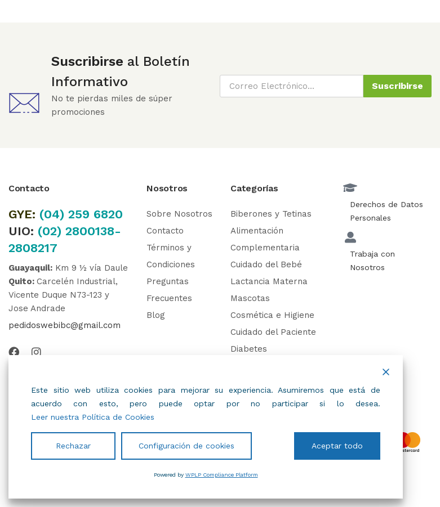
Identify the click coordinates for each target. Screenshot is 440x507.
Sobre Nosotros (179, 214)
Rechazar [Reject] (73, 445)
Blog (155, 315)
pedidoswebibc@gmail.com (64, 325)
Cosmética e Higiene (272, 315)
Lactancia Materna (269, 281)
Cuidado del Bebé (266, 264)
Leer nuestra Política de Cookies (92, 416)
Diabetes (248, 349)
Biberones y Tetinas (271, 214)
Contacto (165, 231)
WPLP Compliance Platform (221, 475)
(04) (53, 214)
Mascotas (250, 298)
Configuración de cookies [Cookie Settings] (186, 445)
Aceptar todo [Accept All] (337, 445)
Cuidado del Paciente (273, 332)
